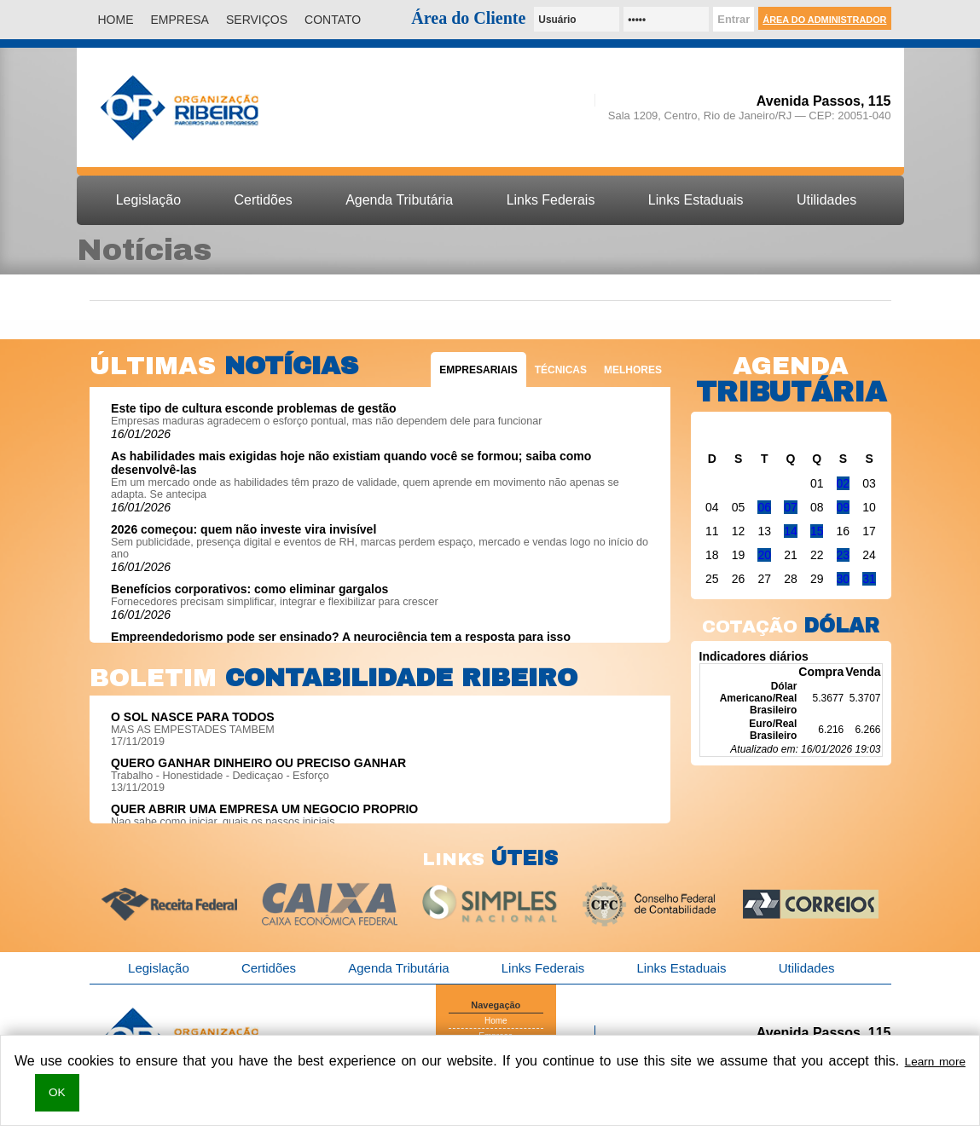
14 (790, 531)
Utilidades (826, 200)
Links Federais (551, 200)
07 (790, 507)
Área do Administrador (824, 19)
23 (843, 555)
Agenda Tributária (399, 200)
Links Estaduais (696, 200)
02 (843, 483)
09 (843, 507)
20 (764, 555)
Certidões (263, 200)
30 (843, 579)
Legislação (148, 200)
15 (817, 531)
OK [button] (57, 1092)
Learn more (935, 1061)
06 (764, 507)
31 (869, 579)
